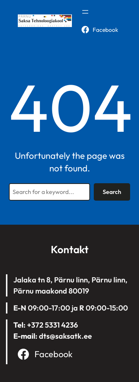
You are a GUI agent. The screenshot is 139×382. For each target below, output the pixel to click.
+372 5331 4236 (52, 324)
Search (112, 191)
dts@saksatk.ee (65, 336)
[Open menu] (85, 11)
